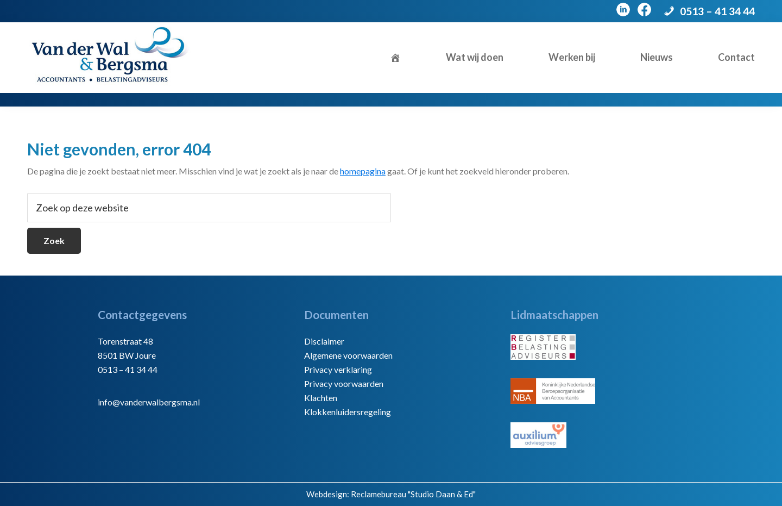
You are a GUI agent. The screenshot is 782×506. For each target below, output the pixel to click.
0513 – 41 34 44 (717, 11)
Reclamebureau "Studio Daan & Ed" (413, 494)
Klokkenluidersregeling (347, 412)
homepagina (363, 171)
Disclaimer (324, 341)
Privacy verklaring (338, 369)
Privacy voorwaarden (343, 383)
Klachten (320, 397)
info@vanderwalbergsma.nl (149, 402)
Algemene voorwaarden (348, 355)
